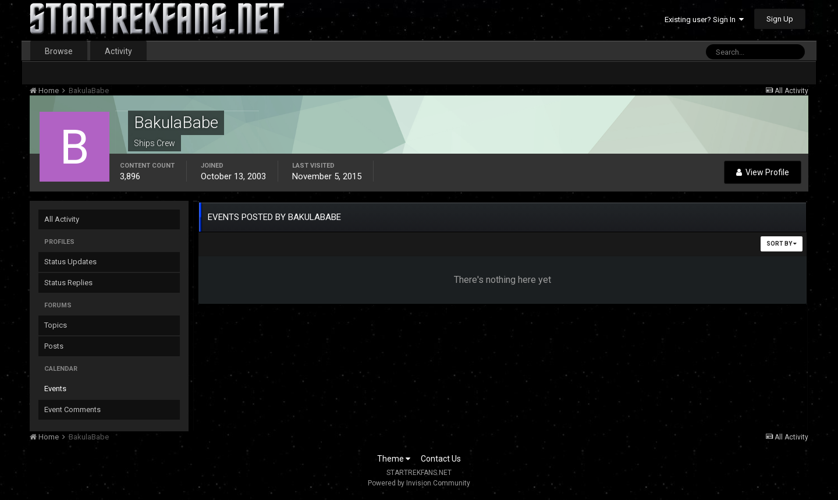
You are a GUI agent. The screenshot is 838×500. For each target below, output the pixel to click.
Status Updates (70, 261)
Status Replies (68, 282)
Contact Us (441, 458)
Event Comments (72, 409)
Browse (59, 51)
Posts (53, 346)
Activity (118, 51)
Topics (55, 325)
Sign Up (779, 19)
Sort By (781, 243)
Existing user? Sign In (704, 19)
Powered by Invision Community (419, 483)
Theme (393, 458)
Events (55, 388)
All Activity (61, 219)
